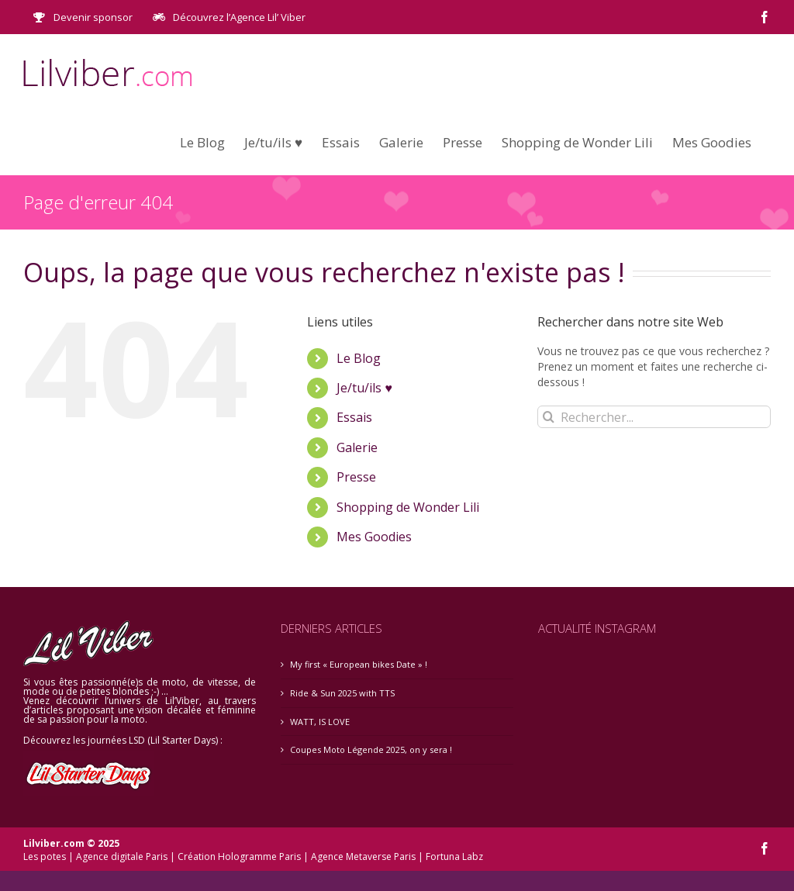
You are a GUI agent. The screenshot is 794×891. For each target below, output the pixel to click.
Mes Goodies (374, 536)
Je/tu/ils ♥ (364, 387)
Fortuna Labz (454, 856)
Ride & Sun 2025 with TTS (342, 693)
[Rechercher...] (654, 417)
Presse (356, 476)
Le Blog (359, 358)
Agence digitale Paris (121, 856)
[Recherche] (548, 417)
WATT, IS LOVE (320, 721)
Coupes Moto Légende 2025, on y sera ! (371, 749)
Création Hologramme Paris (239, 856)
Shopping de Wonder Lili (408, 507)
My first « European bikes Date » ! (358, 664)
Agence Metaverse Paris (363, 856)
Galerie (357, 447)
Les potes (44, 856)
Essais (354, 417)
